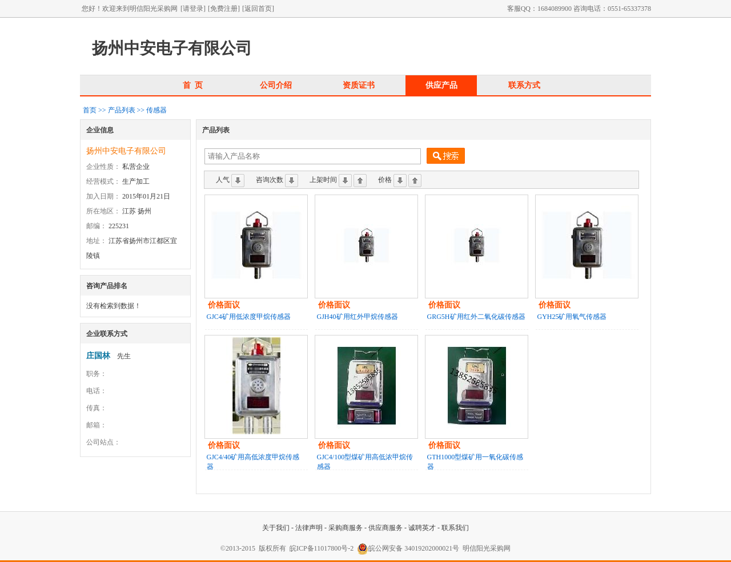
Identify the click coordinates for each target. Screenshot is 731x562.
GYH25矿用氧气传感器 (572, 317)
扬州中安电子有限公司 (126, 151)
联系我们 (455, 528)
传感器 (156, 110)
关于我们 (276, 528)
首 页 (193, 85)
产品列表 (121, 110)
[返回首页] (258, 9)
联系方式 (524, 85)
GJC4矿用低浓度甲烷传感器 (249, 317)
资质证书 (359, 85)
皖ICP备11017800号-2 (322, 548)
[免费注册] (224, 9)
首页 (90, 110)
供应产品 (441, 85)
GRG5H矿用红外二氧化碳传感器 (476, 317)
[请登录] (193, 9)
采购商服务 (345, 528)
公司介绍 (276, 85)
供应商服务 (385, 528)
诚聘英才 (422, 528)
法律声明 (309, 528)
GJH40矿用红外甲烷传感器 (357, 317)
